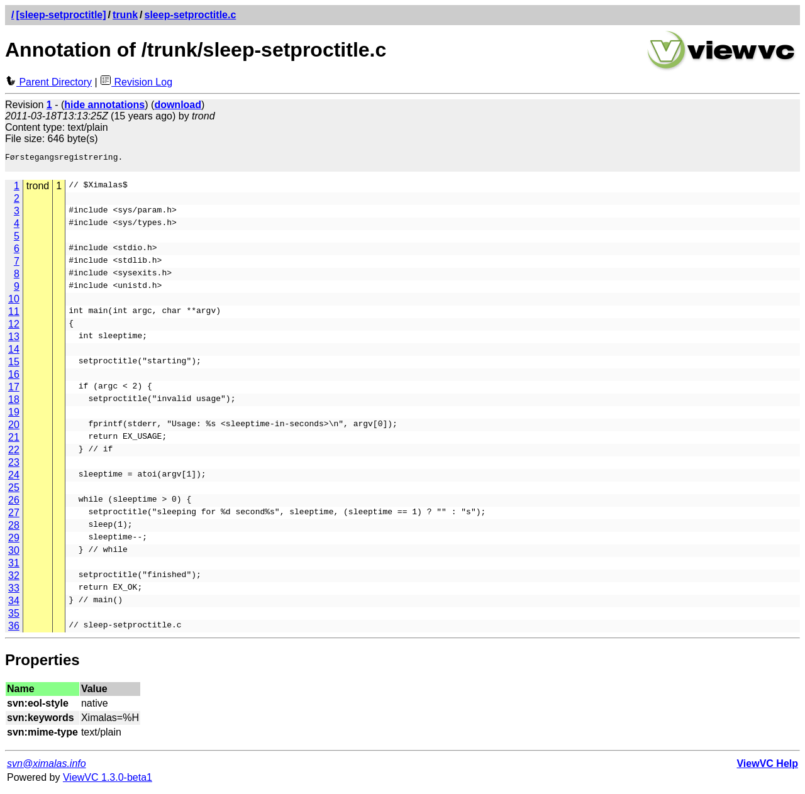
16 (13, 378)
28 (13, 529)
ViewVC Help (767, 767)
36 (13, 629)
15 (13, 365)
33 (13, 592)
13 (13, 340)
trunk (125, 14)
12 (13, 328)
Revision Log (136, 82)
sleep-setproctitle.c (190, 14)
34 (13, 604)
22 (13, 453)
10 (13, 302)
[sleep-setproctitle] (61, 14)
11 (13, 315)
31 (13, 566)
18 (13, 403)
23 (13, 466)
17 (13, 390)
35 (13, 617)
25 (13, 491)
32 (13, 579)
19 (13, 416)
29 (13, 541)
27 (13, 516)
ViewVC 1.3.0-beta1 (107, 781)
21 (13, 441)
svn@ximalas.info (46, 767)
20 (13, 428)
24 (13, 478)
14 (13, 353)
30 (13, 554)
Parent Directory (48, 82)
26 (13, 504)
